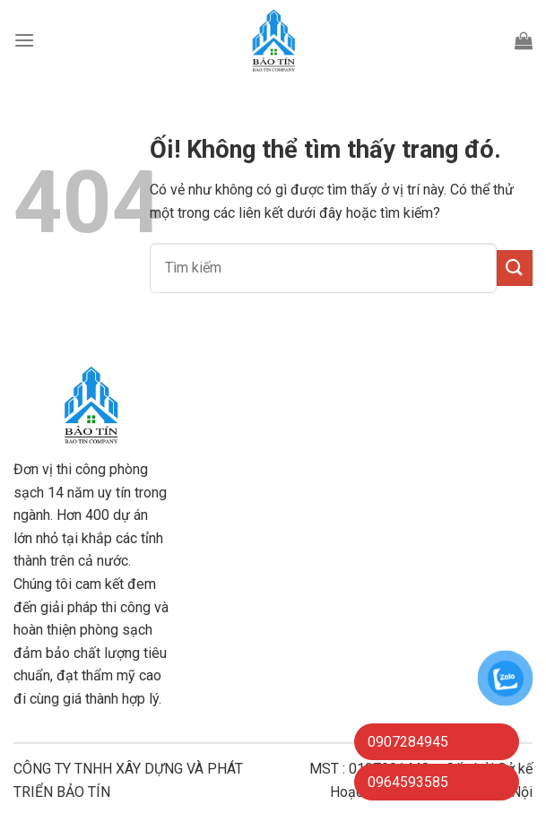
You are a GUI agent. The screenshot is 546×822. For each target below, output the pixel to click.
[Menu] (24, 40)
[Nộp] (515, 267)
